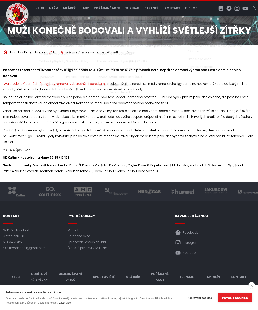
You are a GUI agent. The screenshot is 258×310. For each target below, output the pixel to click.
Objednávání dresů (70, 277)
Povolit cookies (235, 297)
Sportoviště (104, 277)
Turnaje (132, 8)
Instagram (186, 243)
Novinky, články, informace (29, 52)
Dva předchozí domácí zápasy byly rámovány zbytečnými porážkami (54, 84)
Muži (56, 52)
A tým (53, 8)
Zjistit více (65, 302)
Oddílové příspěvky (39, 277)
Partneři (152, 8)
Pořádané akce (107, 8)
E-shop (191, 8)
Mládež (69, 8)
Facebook (186, 233)
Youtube (185, 253)
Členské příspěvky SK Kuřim (87, 248)
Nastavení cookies (200, 297)
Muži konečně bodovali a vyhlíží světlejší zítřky (98, 52)
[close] (251, 285)
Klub (40, 8)
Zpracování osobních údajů (88, 242)
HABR (84, 8)
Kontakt (172, 8)
